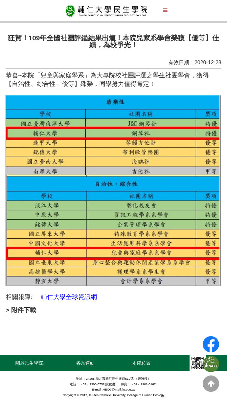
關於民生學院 (29, 363)
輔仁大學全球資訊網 (69, 296)
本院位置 (141, 363)
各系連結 (85, 363)
